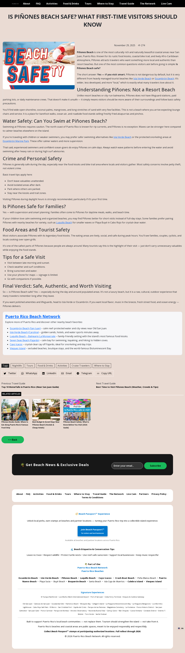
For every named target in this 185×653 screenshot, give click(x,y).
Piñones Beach (69, 577)
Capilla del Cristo (79, 607)
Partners (144, 493)
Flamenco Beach (72, 604)
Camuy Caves (112, 611)
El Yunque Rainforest (49, 597)
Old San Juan (27, 604)
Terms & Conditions (92, 497)
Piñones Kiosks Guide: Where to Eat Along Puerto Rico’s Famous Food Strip (14, 425)
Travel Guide (126, 3)
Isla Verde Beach (142, 78)
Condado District (150, 611)
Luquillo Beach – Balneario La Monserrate (32, 336)
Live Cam (166, 3)
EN (180, 628)
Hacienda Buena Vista (96, 611)
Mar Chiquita (124, 611)
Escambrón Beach (164, 78)
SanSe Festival (101, 614)
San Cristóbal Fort (65, 607)
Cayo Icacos (16, 344)
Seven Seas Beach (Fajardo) (24, 340)
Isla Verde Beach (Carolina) (24, 332)
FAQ (38, 3)
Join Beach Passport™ (92, 531)
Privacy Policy (159, 493)
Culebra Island (135, 581)
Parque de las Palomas (96, 607)
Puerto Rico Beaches (93, 571)
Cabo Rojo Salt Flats (40, 607)
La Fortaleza (130, 607)
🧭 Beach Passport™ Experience (92, 513)
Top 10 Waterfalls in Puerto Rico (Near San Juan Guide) (30, 387)
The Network (147, 3)
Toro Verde (89, 614)
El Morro (53, 607)
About (26, 3)
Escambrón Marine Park (16, 141)
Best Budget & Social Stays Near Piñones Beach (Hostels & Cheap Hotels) (45, 425)
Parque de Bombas (61, 611)
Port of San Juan (97, 597)
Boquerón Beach (77, 581)
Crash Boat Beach (124, 577)
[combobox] (180, 628)
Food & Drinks (71, 3)
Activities (51, 3)
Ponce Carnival (46, 611)
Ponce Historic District (145, 607)
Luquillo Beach (64, 222)
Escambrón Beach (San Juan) (25, 328)
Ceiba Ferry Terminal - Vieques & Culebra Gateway (124, 597)
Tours (88, 3)
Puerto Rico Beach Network (32, 316)
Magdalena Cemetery (115, 607)
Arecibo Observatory (79, 611)
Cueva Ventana (136, 611)
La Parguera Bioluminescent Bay (118, 604)
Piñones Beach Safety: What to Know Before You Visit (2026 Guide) (76, 425)
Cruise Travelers (81, 365)
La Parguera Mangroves (141, 604)
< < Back (12, 439)
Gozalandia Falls (58, 604)
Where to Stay (105, 3)
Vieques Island (17, 348)
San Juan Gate (33, 611)
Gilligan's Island (98, 604)
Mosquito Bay (85, 604)
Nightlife (17, 365)
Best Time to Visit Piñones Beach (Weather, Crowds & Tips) (127, 387)
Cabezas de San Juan (42, 604)
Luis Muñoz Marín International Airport (74, 597)
